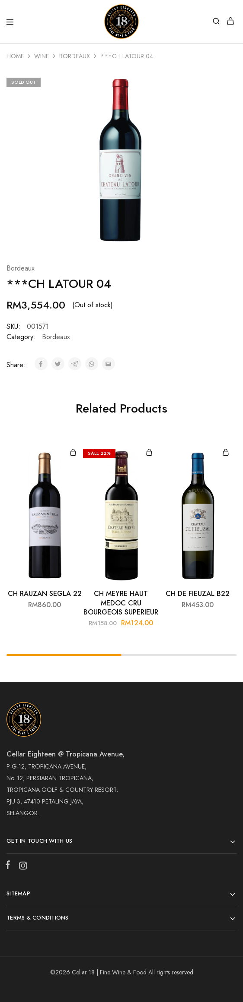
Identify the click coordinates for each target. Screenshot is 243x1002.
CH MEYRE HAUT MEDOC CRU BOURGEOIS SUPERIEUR (120, 603)
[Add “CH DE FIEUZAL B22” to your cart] (225, 453)
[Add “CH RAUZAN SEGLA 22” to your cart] (73, 453)
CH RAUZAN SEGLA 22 (45, 594)
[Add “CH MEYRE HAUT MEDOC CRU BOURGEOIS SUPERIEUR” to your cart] (149, 453)
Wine (41, 56)
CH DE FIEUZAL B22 (198, 594)
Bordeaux (74, 56)
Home (15, 56)
